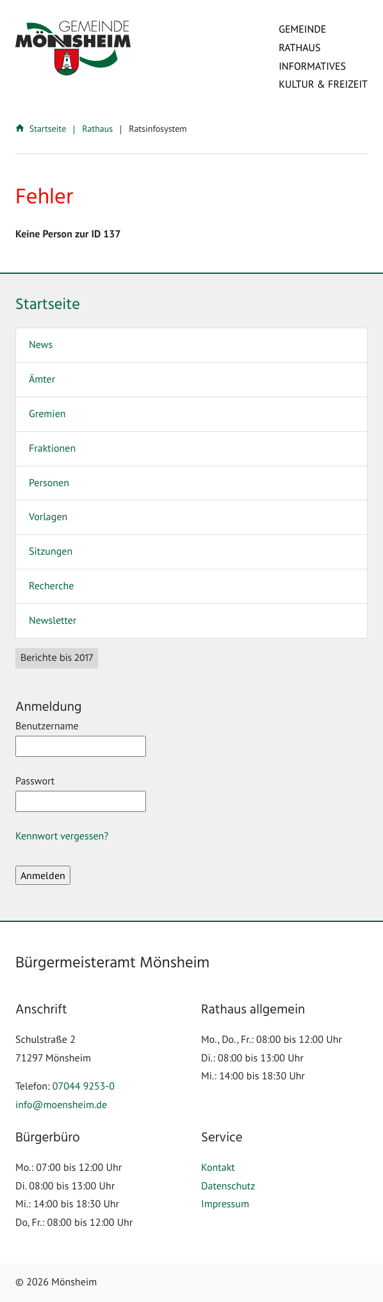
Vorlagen (48, 517)
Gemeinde (302, 29)
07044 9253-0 (84, 1086)
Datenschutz (228, 1186)
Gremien (47, 414)
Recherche (51, 586)
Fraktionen (52, 448)
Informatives (312, 66)
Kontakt (218, 1167)
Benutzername (80, 738)
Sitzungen (50, 551)
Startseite (42, 128)
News (41, 344)
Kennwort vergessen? (61, 836)
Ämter (42, 379)
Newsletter (52, 620)
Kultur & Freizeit (323, 84)
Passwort (80, 793)
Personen (49, 483)
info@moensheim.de (61, 1105)
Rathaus (299, 48)
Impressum (225, 1204)
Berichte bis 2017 (56, 658)
